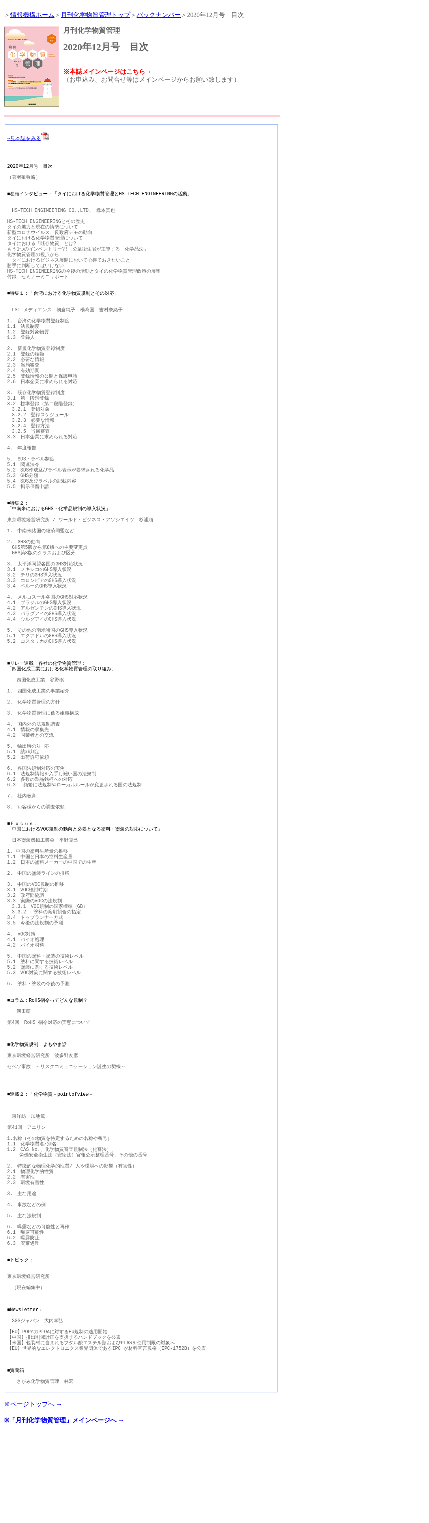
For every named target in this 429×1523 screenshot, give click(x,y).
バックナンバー (159, 14)
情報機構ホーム (32, 14)
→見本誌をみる (28, 138)
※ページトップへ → (33, 1491)
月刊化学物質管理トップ (95, 14)
